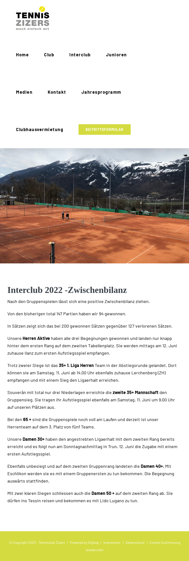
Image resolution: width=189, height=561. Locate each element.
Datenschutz (135, 542)
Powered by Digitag (84, 542)
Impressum (112, 542)
